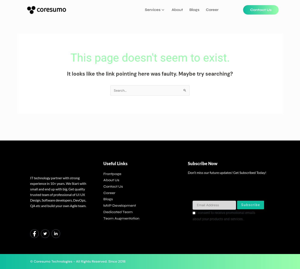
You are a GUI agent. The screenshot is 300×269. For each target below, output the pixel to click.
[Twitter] (45, 233)
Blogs (194, 9)
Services (155, 9)
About (177, 9)
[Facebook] (34, 233)
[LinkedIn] (56, 233)
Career (212, 9)
